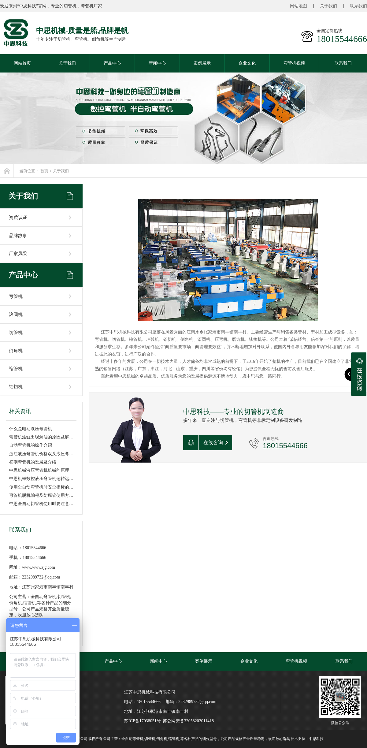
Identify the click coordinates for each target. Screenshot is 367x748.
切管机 (16, 332)
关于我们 (328, 6)
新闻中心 (157, 63)
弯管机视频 (294, 63)
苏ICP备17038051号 (142, 721)
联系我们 (358, 6)
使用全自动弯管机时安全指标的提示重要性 (50, 487)
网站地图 (298, 6)
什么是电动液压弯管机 (30, 428)
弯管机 (16, 296)
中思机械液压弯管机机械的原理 (39, 470)
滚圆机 (16, 314)
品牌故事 (18, 235)
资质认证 (18, 217)
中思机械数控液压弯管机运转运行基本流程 (50, 478)
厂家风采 (18, 253)
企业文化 (247, 63)
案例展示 (202, 63)
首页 (44, 171)
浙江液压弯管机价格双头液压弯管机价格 (47, 454)
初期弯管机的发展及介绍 (32, 462)
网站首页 (22, 63)
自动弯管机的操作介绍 (30, 445)
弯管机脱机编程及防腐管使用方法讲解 (45, 495)
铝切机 (16, 386)
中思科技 (316, 739)
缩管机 (16, 368)
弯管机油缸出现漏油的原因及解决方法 (45, 437)
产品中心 (112, 63)
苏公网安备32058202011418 (188, 721)
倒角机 (16, 350)
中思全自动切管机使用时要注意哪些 (43, 503)
